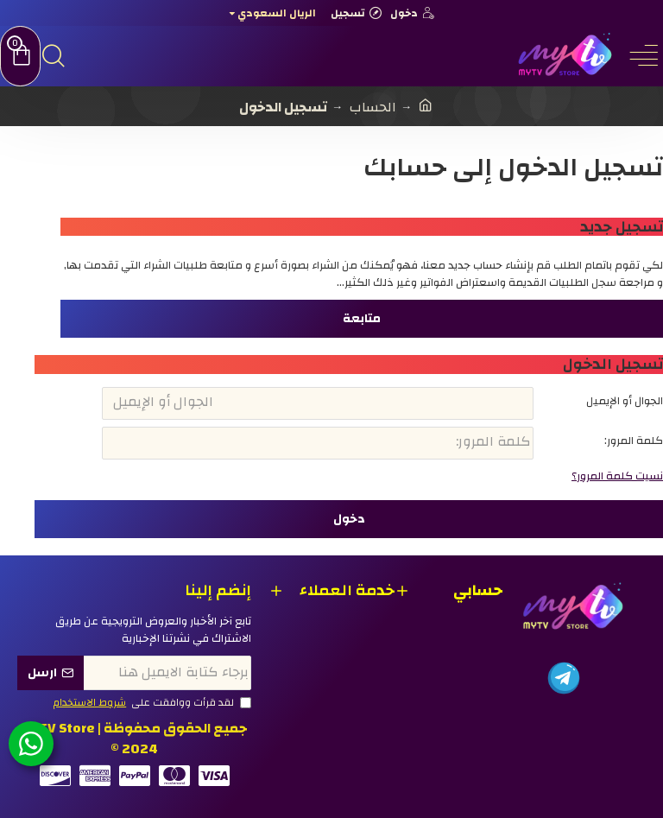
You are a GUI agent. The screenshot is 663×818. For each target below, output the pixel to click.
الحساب (373, 107)
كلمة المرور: (633, 440)
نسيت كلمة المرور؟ (617, 476)
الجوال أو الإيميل (624, 400)
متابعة (362, 319)
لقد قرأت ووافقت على (151, 703)
